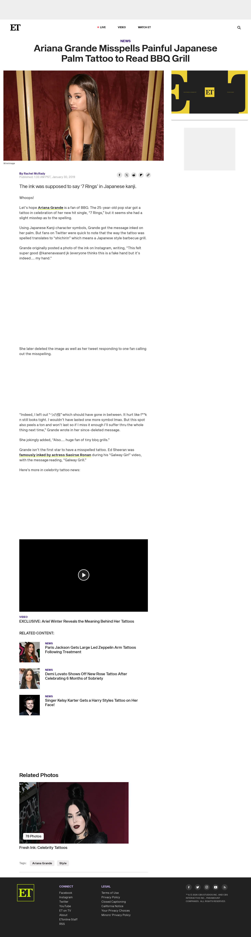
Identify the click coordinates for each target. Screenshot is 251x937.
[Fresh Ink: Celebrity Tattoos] (83, 813)
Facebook (65, 893)
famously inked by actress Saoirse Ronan (55, 455)
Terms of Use (110, 893)
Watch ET (144, 27)
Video (122, 27)
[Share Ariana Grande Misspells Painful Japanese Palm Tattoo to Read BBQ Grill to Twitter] (127, 175)
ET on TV (65, 911)
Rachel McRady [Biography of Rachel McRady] (34, 174)
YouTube (65, 906)
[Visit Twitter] (198, 888)
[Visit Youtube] (216, 888)
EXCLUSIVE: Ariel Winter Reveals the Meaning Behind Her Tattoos (76, 621)
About (63, 915)
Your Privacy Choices (115, 911)
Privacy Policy (110, 897)
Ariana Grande (50, 207)
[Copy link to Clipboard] (148, 175)
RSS (62, 924)
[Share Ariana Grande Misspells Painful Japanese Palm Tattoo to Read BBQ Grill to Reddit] (134, 175)
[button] (83, 575)
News (125, 41)
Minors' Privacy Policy (116, 915)
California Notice (112, 906)
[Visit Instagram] (207, 888)
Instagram (66, 897)
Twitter (63, 902)
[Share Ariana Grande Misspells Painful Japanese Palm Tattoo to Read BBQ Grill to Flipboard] (141, 175)
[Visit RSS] (225, 888)
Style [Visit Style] (63, 863)
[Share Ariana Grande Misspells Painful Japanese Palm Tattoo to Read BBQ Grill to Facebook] (119, 175)
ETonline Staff (68, 920)
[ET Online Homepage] (15, 27)
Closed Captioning (113, 902)
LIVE (103, 27)
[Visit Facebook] (189, 888)
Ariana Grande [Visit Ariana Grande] (42, 863)
